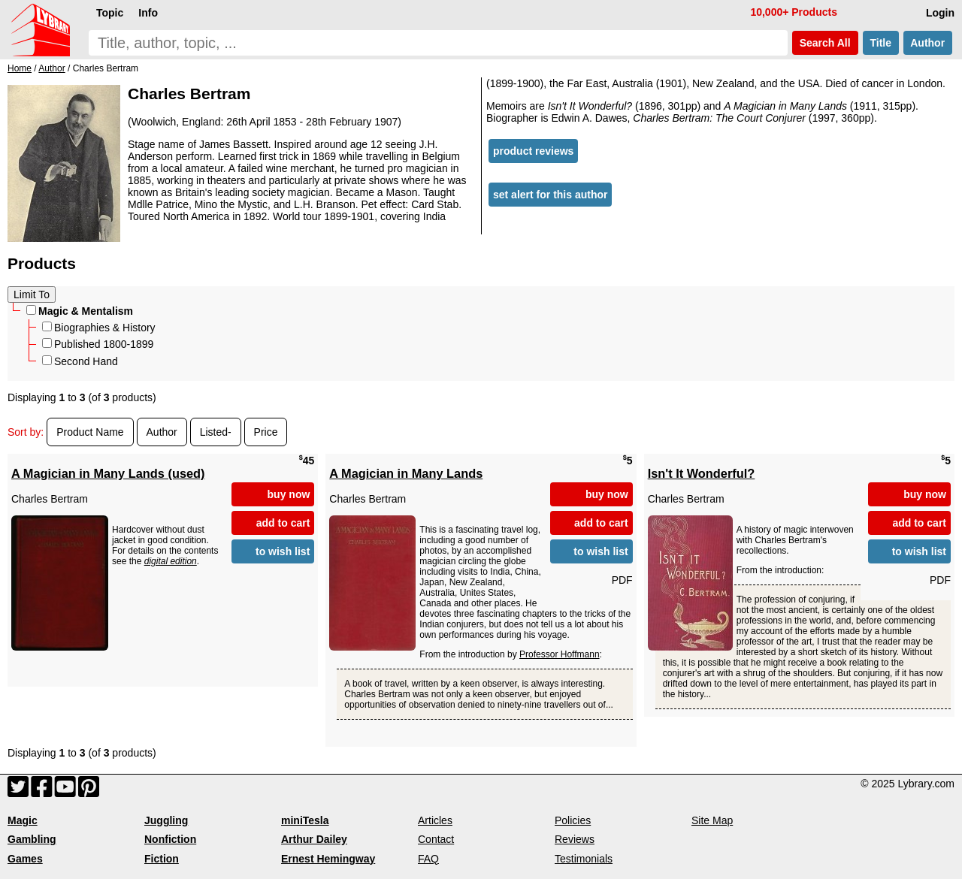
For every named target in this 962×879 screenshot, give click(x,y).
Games (25, 859)
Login (940, 13)
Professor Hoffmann (559, 654)
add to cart (283, 523)
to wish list (283, 551)
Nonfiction (170, 839)
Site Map (712, 820)
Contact (436, 839)
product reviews (533, 151)
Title (880, 43)
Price (266, 432)
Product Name (89, 432)
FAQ (428, 859)
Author (928, 43)
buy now (289, 494)
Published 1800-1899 (97, 344)
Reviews (574, 839)
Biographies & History (99, 328)
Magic (23, 820)
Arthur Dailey (314, 839)
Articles (435, 820)
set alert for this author (550, 195)
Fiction (161, 859)
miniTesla (305, 820)
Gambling (32, 839)
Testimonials (584, 859)
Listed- (215, 432)
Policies (573, 820)
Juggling (166, 820)
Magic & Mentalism (79, 311)
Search (825, 43)
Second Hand (80, 361)
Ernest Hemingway (328, 859)
